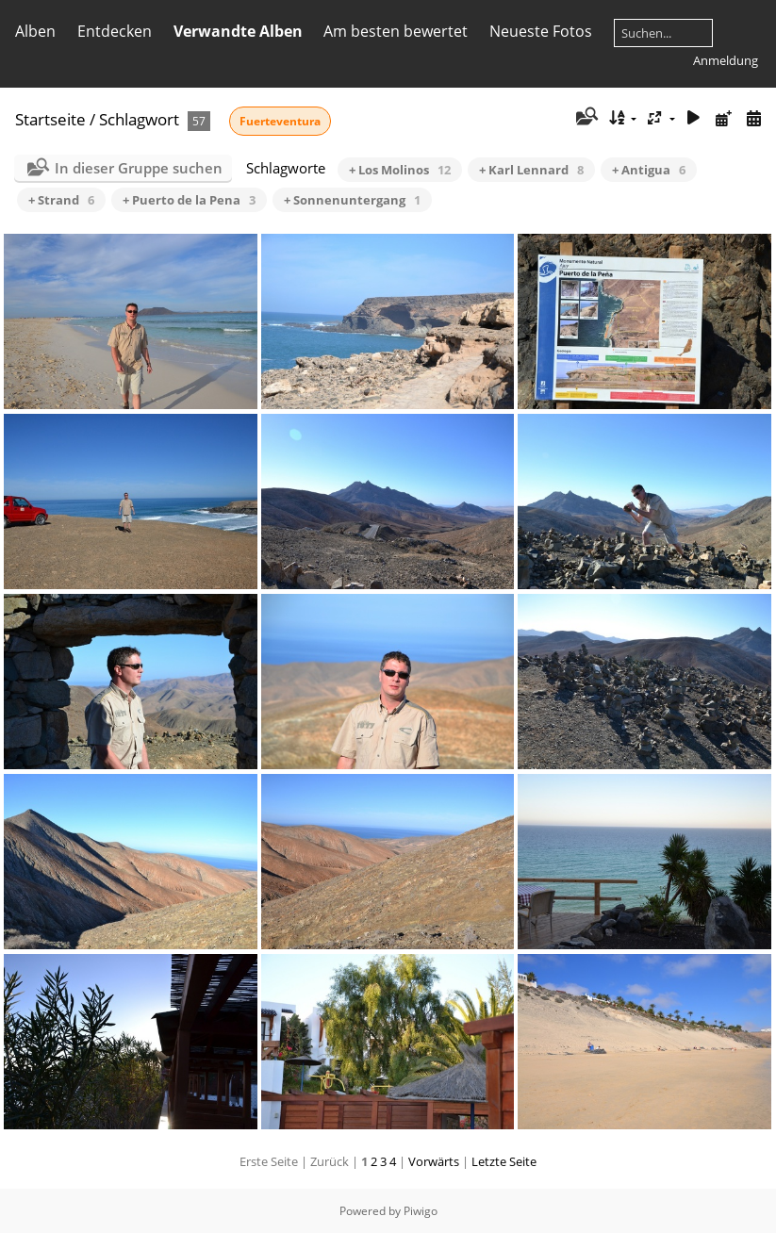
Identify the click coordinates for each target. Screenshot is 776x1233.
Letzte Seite (504, 1161)
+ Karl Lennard (531, 169)
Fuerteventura (280, 121)
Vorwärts (433, 1161)
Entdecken (114, 31)
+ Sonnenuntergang (352, 199)
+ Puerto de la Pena (189, 199)
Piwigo (421, 1211)
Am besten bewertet (395, 31)
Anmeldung (725, 60)
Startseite (50, 119)
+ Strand (61, 199)
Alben (35, 31)
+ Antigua (648, 169)
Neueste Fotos (540, 31)
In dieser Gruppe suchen (139, 167)
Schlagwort (139, 119)
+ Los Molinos (400, 169)
